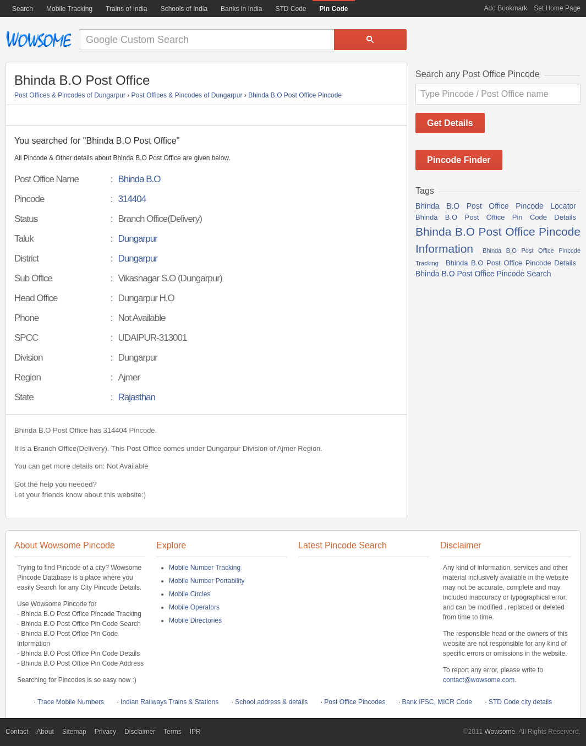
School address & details (271, 702)
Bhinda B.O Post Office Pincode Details (511, 263)
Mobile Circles (189, 594)
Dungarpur (137, 238)
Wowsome (39, 39)
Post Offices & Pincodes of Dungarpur (69, 95)
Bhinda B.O (139, 179)
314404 (132, 199)
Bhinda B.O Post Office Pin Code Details (495, 217)
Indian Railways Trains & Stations (169, 702)
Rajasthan (136, 397)
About (44, 732)
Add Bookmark (506, 8)
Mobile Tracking (69, 9)
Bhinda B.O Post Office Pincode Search (483, 273)
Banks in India (241, 9)
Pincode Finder (459, 160)
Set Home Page (557, 8)
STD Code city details (520, 702)
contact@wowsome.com (478, 680)
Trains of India (126, 9)
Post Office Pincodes (354, 702)
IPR (195, 732)
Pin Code (333, 9)
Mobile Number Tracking (204, 567)
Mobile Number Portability (206, 581)
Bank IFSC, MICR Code (437, 702)
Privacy (105, 732)
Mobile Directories (195, 620)
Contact (17, 732)
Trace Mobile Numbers (70, 702)
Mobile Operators (194, 607)
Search (22, 9)
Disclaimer (139, 732)
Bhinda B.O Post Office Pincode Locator (495, 206)
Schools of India (184, 9)
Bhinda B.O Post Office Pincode (295, 95)
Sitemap (74, 732)
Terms (172, 732)
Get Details (450, 123)
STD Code (290, 9)
